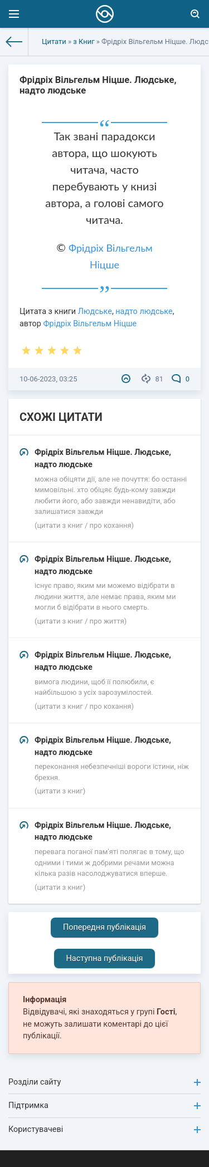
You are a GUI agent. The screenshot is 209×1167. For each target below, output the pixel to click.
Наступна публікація (104, 958)
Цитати (54, 41)
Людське (95, 311)
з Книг (83, 41)
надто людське (143, 311)
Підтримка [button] (104, 1105)
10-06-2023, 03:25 (48, 379)
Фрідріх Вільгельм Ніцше (90, 323)
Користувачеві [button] (104, 1129)
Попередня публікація (104, 927)
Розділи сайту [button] (104, 1082)
